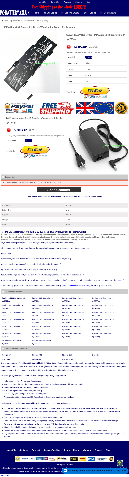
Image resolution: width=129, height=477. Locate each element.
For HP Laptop (90, 13)
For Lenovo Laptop (70, 13)
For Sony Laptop (108, 13)
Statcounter (4, 475)
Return (67, 450)
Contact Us (55, 2)
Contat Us (23, 450)
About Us (42, 2)
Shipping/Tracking (51, 450)
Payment (67, 2)
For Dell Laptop (50, 13)
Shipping (78, 2)
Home (36, 13)
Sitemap (98, 450)
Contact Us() (76, 285)
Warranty (87, 450)
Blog (88, 2)
